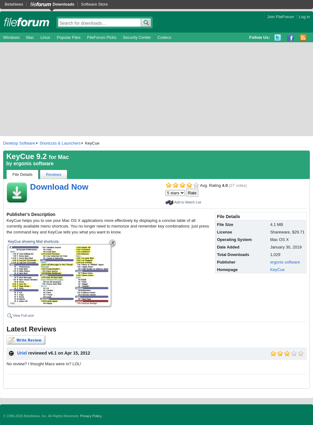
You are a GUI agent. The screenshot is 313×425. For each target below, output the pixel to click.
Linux (45, 37)
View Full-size (23, 315)
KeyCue (277, 269)
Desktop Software (19, 143)
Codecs (164, 37)
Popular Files (68, 37)
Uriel (22, 353)
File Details (23, 174)
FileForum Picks (101, 37)
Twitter (278, 37)
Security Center (137, 37)
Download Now (59, 187)
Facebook (290, 37)
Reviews (53, 174)
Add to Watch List (187, 202)
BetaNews (14, 4)
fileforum (26, 22)
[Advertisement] (156, 89)
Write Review (26, 340)
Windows (11, 37)
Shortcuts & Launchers (60, 143)
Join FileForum (280, 16)
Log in (304, 16)
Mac (30, 37)
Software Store (94, 4)
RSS (303, 37)
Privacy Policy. (91, 416)
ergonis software (33, 163)
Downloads (63, 4)
